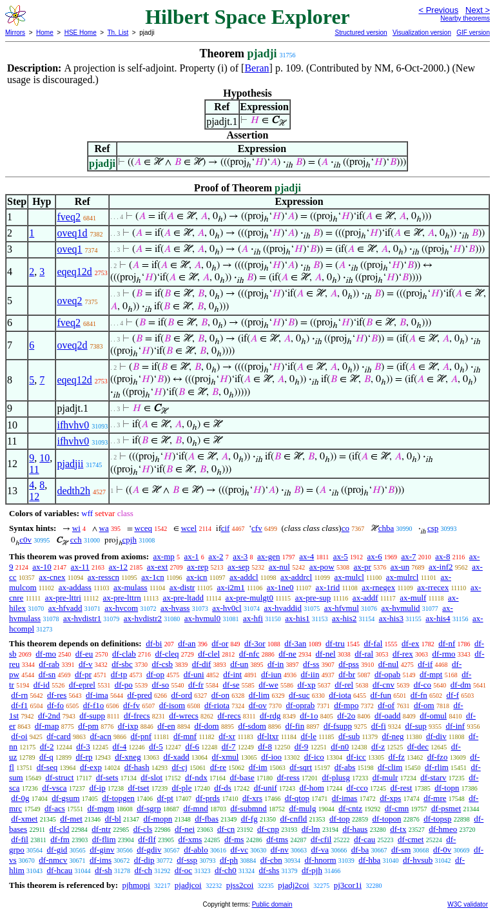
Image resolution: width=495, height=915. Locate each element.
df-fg (249, 819)
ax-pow (322, 567)
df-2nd (49, 715)
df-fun (381, 695)
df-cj (179, 767)
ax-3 (240, 556)
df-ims (101, 860)
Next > (477, 10)
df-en (166, 726)
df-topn (446, 788)
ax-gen (268, 556)
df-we (268, 684)
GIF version (473, 32)
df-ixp (128, 726)
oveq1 (69, 249)
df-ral (363, 654)
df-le (308, 736)
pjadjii (70, 463)
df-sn (47, 674)
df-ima (97, 695)
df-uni (194, 674)
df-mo (45, 654)
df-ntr (101, 829)
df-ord (182, 695)
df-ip (97, 788)
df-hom (312, 788)
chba (386, 528)
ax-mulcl (349, 577)
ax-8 (442, 556)
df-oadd (387, 715)
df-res (56, 695)
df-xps (390, 798)
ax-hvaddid (282, 608)
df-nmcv (53, 860)
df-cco (357, 788)
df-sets (107, 777)
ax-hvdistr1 (82, 618)
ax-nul (279, 567)
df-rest (401, 788)
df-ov (258, 705)
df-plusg (336, 777)
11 (34, 469)
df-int (232, 674)
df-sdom (252, 726)
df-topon (387, 819)
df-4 (120, 746)
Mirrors (15, 32)
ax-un (400, 567)
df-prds (208, 798)
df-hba (369, 860)
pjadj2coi (293, 885)
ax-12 (118, 567)
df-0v (442, 849)
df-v (86, 664)
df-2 (47, 746)
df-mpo (346, 705)
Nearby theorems (465, 18)
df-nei (185, 829)
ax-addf (365, 597)
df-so (161, 684)
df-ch (143, 870)
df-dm (461, 684)
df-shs (269, 870)
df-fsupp (338, 726)
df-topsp (437, 819)
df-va (320, 849)
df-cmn (397, 808)
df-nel (326, 654)
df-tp (119, 674)
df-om (424, 705)
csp (432, 528)
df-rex (403, 654)
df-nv (280, 849)
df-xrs (252, 798)
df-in (275, 664)
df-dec (418, 746)
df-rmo (443, 654)
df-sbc (122, 664)
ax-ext (157, 567)
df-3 (83, 746)
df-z (378, 746)
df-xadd (176, 757)
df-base (241, 777)
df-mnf (185, 736)
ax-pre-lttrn (122, 597)
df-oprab (300, 705)
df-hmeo (443, 829)
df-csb (162, 664)
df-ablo (196, 849)
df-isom (172, 705)
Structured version (361, 32)
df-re (218, 767)
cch (76, 539)
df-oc (183, 870)
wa (104, 528)
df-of (386, 705)
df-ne (287, 654)
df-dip (144, 860)
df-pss (348, 664)
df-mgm (100, 808)
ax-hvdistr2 (143, 618)
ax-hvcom (121, 608)
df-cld (60, 829)
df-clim (390, 767)
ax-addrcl (296, 577)
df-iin (310, 674)
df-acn (101, 736)
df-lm (311, 829)
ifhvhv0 (73, 424)
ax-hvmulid (401, 608)
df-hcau (60, 870)
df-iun (271, 674)
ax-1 (191, 556)
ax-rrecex (433, 587)
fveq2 (68, 216)
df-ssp (187, 860)
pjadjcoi (188, 885)
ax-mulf (413, 597)
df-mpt (431, 674)
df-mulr (385, 777)
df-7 (229, 746)
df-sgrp (149, 808)
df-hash (137, 767)
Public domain (272, 904)
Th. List (118, 32)
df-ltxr (267, 736)
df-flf (146, 839)
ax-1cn (152, 577)
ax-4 (306, 556)
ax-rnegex (378, 587)
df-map (47, 726)
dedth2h (73, 490)
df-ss (311, 664)
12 (34, 496)
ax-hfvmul (341, 608)
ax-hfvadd (65, 608)
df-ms (234, 839)
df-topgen (118, 798)
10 (44, 457)
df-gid (57, 849)
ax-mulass (130, 587)
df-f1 (19, 705)
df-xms (190, 839)
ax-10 (42, 567)
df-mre (434, 798)
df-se (231, 684)
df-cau (364, 839)
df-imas (345, 798)
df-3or (255, 643)
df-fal (373, 643)
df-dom (206, 726)
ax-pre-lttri (63, 597)
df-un (239, 664)
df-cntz (350, 808)
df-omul (433, 715)
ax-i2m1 (230, 587)
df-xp (306, 684)
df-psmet (446, 808)
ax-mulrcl (402, 577)
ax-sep (238, 567)
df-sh (103, 870)
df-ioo (271, 757)
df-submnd (248, 808)
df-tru (335, 643)
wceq (143, 528)
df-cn (226, 829)
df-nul (388, 664)
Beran (256, 68)
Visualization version (422, 32)
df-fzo (437, 757)
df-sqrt (300, 767)
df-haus (354, 829)
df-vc (239, 849)
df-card (58, 736)
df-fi (378, 726)
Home (44, 32)
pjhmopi (136, 885)
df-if (425, 664)
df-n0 (340, 746)
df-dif (201, 664)
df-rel (344, 684)
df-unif (265, 788)
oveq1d (72, 232)
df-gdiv (149, 849)
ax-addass (75, 587)
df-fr (196, 684)
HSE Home (80, 32)
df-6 (192, 746)
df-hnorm (320, 860)
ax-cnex (52, 577)
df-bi (154, 643)
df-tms (277, 839)
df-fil (19, 839)
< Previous (438, 10)
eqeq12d (74, 271)
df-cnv (383, 684)
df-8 (265, 746)
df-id (42, 684)
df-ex (410, 643)
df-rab (49, 664)
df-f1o (93, 705)
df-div (436, 736)
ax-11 (80, 567)
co (345, 528)
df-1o (309, 715)
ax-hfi (253, 618)
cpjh (129, 539)
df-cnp (268, 829)
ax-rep (197, 567)
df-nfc (249, 654)
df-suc (299, 695)
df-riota (216, 705)
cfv (256, 528)
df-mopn (158, 819)
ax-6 (374, 556)
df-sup (416, 726)
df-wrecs (183, 715)
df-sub (349, 736)
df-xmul (225, 757)
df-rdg (270, 715)
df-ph (229, 860)
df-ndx (196, 777)
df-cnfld (293, 819)
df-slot (151, 777)
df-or (219, 643)
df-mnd (195, 808)
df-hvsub (417, 860)
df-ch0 (226, 870)
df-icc (356, 757)
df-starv (433, 777)
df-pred (139, 695)
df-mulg (302, 808)
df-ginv (102, 849)
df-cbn (271, 860)
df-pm (88, 726)
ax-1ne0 (280, 587)
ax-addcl (243, 577)
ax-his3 (391, 618)
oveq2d (72, 345)
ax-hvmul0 (202, 618)
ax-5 (340, 556)
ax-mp (164, 556)
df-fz (397, 757)
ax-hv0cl (226, 608)
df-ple (181, 788)
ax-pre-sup (313, 597)
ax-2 (215, 556)
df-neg (393, 736)
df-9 (302, 746)
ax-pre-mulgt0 (249, 597)
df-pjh (312, 870)
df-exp (91, 767)
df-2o (346, 715)
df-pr (83, 674)
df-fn (419, 695)
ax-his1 (297, 618)
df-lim (259, 695)
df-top (339, 819)
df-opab (387, 674)
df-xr (226, 736)
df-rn (19, 695)
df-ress (288, 777)
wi (76, 528)
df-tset (138, 788)
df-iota (340, 695)
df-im (258, 767)
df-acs (54, 808)
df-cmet (410, 839)
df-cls (143, 829)
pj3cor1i (348, 885)
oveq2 (69, 300)
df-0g (20, 798)
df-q (46, 757)
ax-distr (182, 587)
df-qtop (297, 798)
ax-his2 (344, 618)
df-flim (104, 839)
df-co (422, 684)
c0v (25, 539)
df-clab (124, 654)
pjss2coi (240, 885)
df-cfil (321, 839)
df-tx (398, 829)
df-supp (92, 715)
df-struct (59, 777)
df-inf (455, 726)
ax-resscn (103, 577)
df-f (453, 695)
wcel (189, 528)
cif (225, 528)
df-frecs (137, 715)
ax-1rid (328, 587)
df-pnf (141, 736)
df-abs (345, 767)
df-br (346, 674)
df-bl (113, 819)
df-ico (314, 757)
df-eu (84, 654)
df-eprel (82, 684)
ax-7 (408, 556)
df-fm (60, 839)
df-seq (47, 767)
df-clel (209, 654)
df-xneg (128, 757)
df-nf (446, 643)
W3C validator (467, 904)
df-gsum (65, 798)
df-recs (228, 715)
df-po (124, 684)
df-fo (55, 705)
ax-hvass (175, 608)
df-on (220, 695)
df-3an (295, 643)
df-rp (83, 757)
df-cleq (167, 654)
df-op (155, 674)
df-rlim (437, 767)
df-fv (131, 705)
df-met (71, 819)
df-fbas (206, 819)
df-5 (156, 746)
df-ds (222, 788)
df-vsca (54, 788)
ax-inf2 (441, 567)
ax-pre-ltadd (183, 597)
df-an (186, 643)
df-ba (360, 849)
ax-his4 (437, 618)
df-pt (165, 798)
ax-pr (362, 567)
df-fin (295, 726)
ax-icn (196, 577)
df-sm (401, 849)
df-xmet (24, 819)
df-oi (19, 736)
